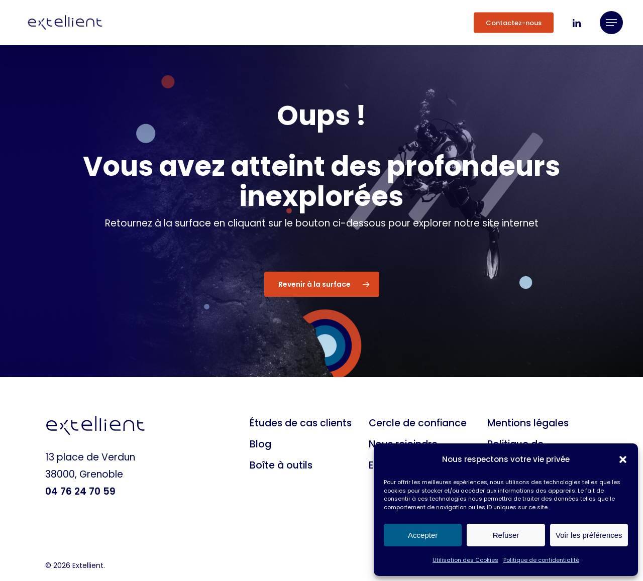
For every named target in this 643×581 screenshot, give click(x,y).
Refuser (506, 535)
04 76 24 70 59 (80, 491)
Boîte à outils (281, 465)
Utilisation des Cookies (465, 560)
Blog (260, 444)
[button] (623, 459)
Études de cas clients (301, 423)
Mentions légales (528, 423)
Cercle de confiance (418, 423)
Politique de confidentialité (541, 560)
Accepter (423, 535)
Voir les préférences (589, 535)
